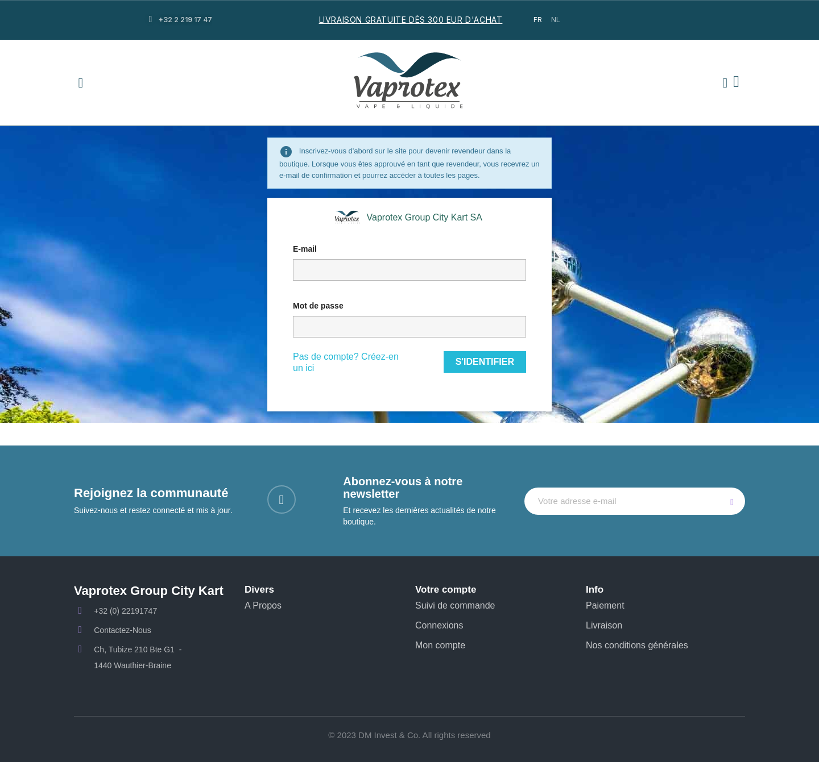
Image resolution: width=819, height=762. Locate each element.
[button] (81, 83)
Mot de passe (318, 305)
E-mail (305, 248)
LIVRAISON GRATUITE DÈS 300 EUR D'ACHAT (411, 19)
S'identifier (485, 362)
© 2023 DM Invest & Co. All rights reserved (409, 735)
